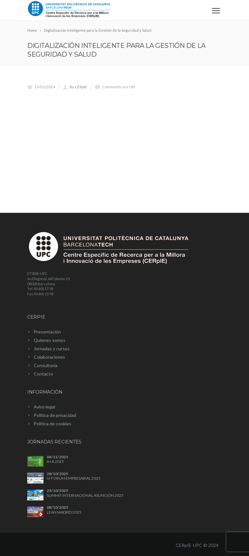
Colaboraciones (49, 357)
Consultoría (45, 365)
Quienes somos (49, 340)
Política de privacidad (55, 415)
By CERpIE (78, 86)
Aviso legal (44, 406)
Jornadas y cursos (52, 348)
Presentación (47, 331)
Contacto (43, 373)
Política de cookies (52, 423)
